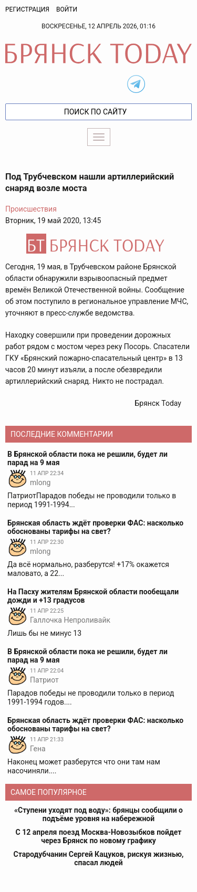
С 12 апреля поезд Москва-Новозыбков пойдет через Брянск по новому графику (99, 836)
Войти (66, 9)
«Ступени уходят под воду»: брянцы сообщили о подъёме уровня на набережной (98, 814)
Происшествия (31, 209)
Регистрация (27, 9)
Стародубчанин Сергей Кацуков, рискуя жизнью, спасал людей (98, 858)
